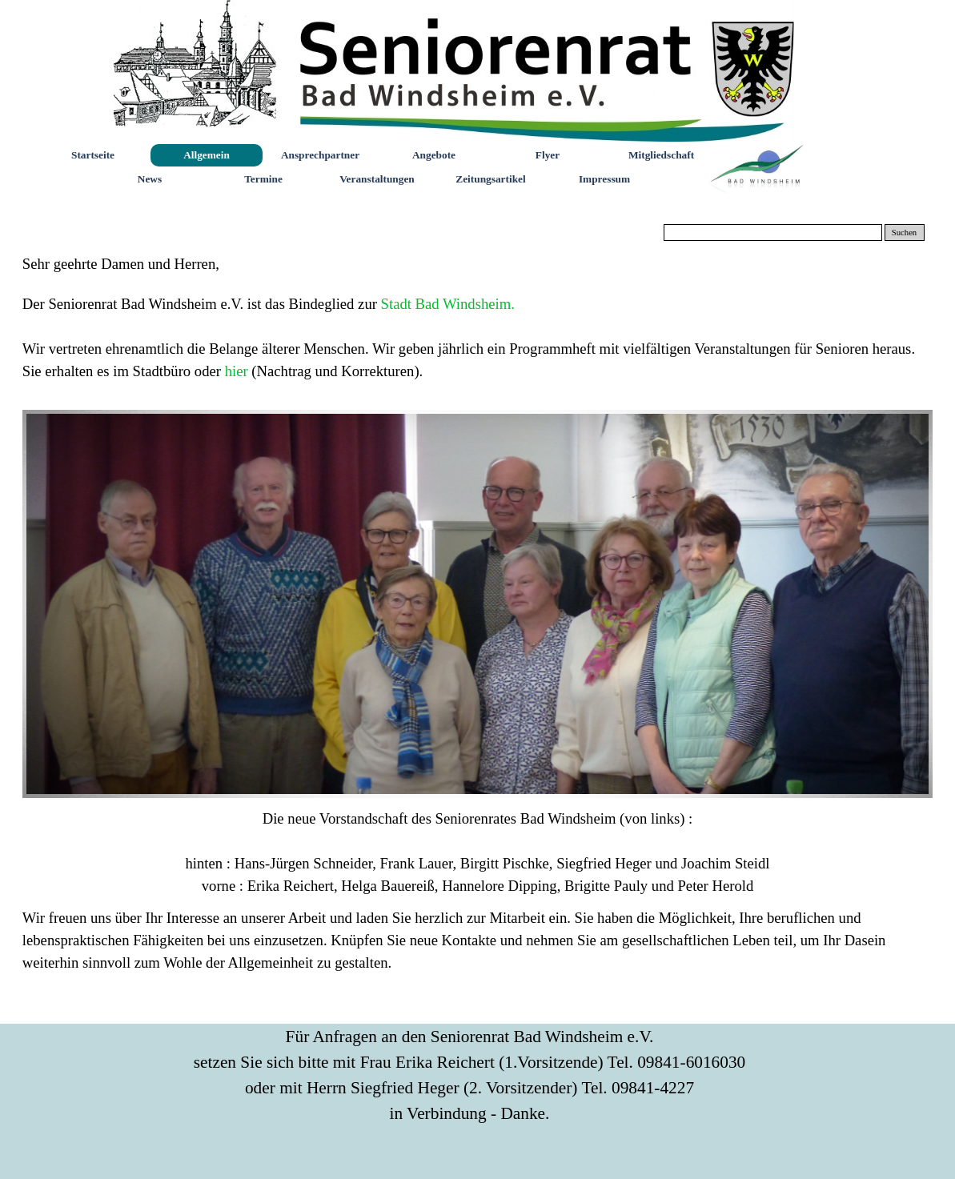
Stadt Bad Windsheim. (448, 303)
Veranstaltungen (377, 179)
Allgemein (206, 155)
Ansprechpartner (320, 155)
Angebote (433, 155)
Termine (263, 179)
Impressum (604, 179)
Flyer (548, 155)
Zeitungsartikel (490, 179)
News (150, 179)
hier (238, 371)
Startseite (92, 155)
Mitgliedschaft (661, 155)
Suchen (904, 232)
